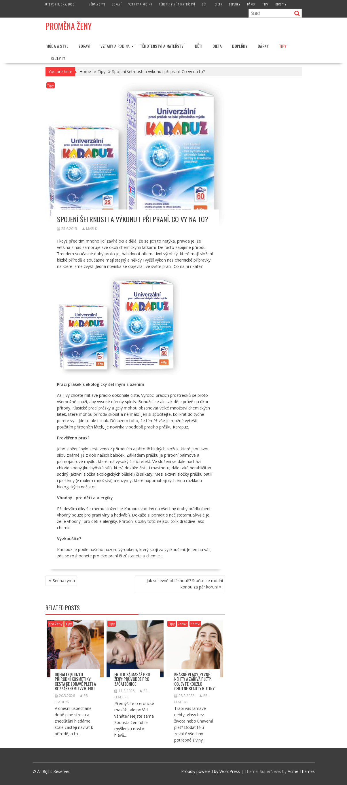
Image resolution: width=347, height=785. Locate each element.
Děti (205, 4)
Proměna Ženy (68, 26)
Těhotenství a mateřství (177, 4)
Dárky (251, 4)
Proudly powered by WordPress (210, 771)
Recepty (281, 4)
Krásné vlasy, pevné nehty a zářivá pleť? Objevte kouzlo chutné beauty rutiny (194, 681)
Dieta (218, 4)
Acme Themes (301, 771)
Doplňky (234, 4)
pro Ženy (55, 624)
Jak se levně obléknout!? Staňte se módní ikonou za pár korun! (185, 584)
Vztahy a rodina (140, 4)
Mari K (89, 228)
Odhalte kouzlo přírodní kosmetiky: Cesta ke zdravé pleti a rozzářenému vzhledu (75, 681)
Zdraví (117, 4)
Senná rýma (64, 580)
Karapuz (180, 427)
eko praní (109, 556)
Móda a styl (96, 4)
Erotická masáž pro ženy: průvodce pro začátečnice (132, 679)
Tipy (265, 4)
